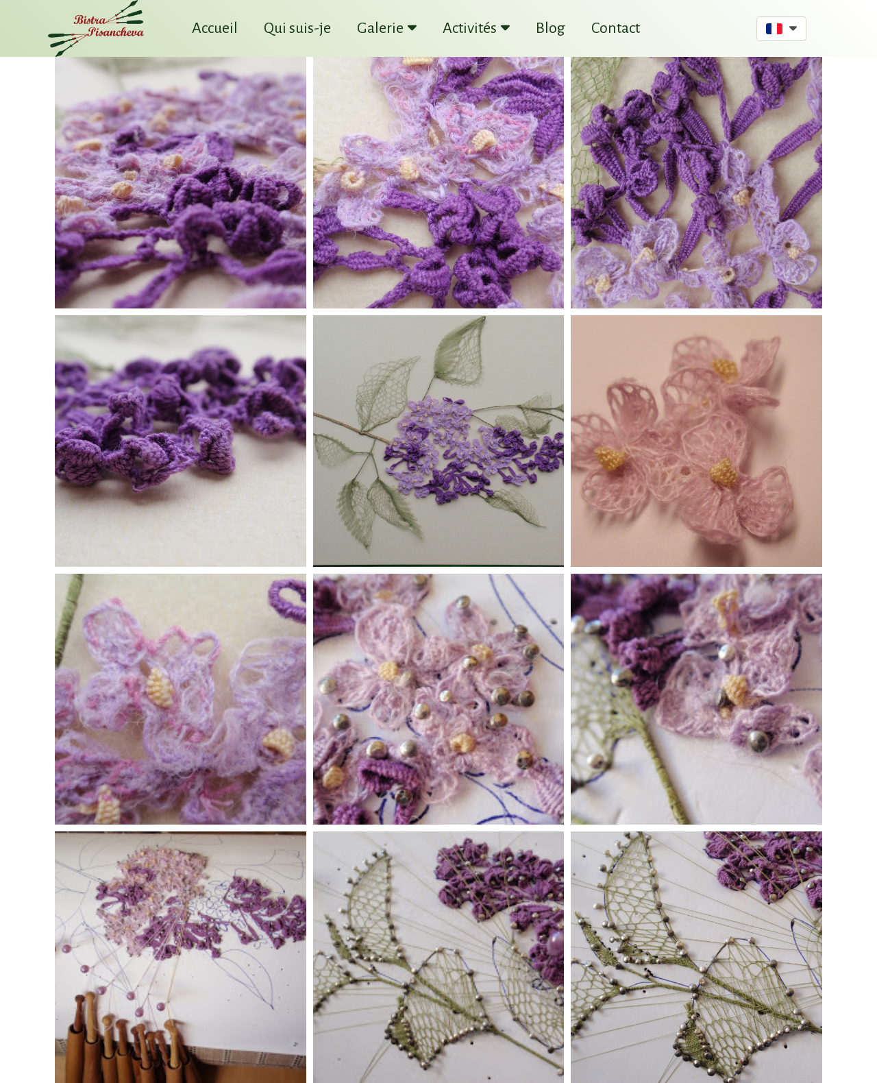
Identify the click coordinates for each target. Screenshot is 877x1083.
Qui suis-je (297, 28)
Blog (550, 28)
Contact (615, 28)
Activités (476, 28)
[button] (781, 28)
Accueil (215, 28)
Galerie (387, 28)
